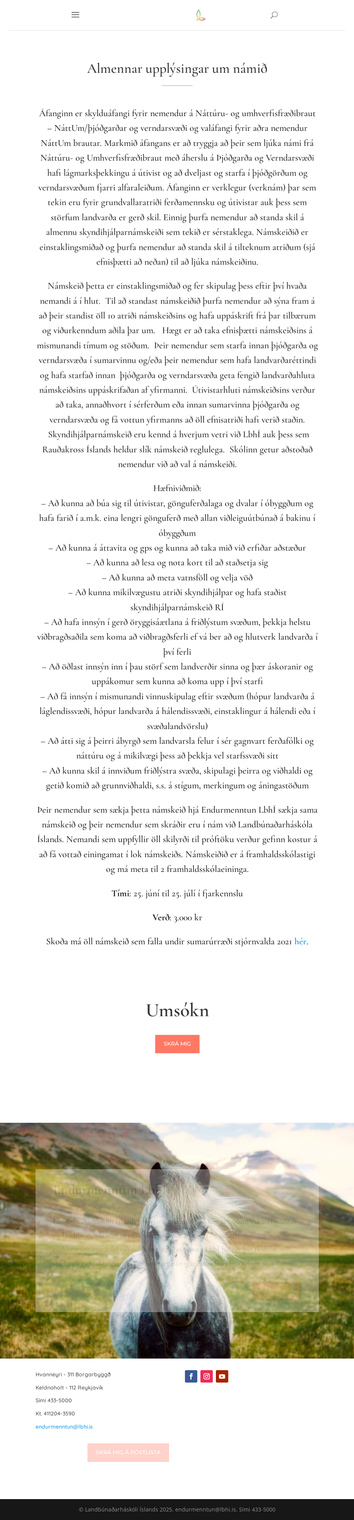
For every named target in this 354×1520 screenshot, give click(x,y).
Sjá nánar (277, 1290)
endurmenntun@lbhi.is (64, 1426)
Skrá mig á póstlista (128, 1452)
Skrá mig (177, 1043)
